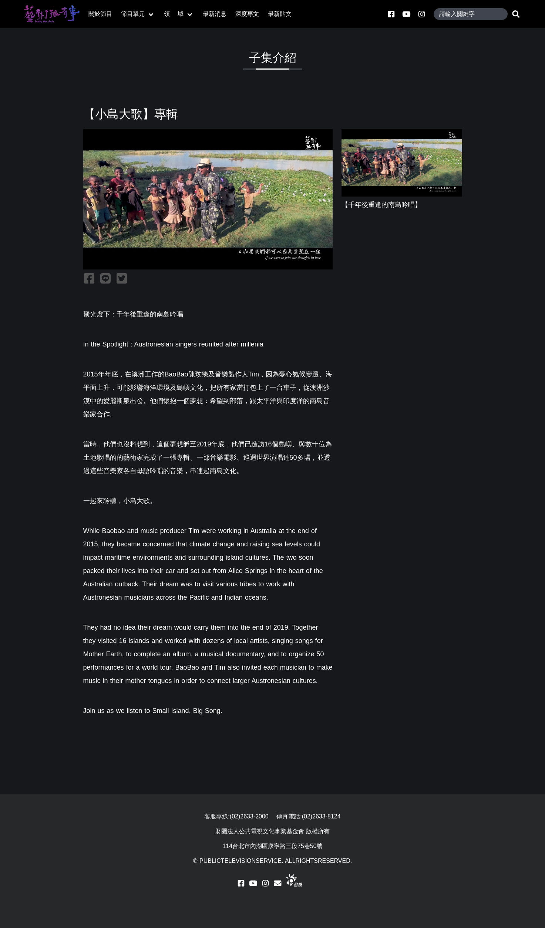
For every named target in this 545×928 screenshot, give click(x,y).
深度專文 (247, 14)
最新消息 (214, 14)
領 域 (174, 14)
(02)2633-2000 (249, 816)
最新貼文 (280, 14)
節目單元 (133, 14)
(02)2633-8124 (321, 816)
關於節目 (100, 14)
